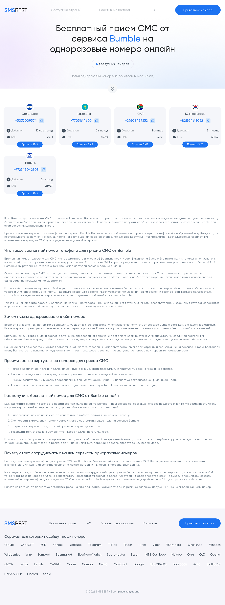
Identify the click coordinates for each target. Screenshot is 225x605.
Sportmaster (124, 555)
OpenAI (9, 564)
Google (157, 564)
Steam (144, 555)
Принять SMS (29, 144)
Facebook (199, 564)
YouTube (75, 545)
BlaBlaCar (11, 574)
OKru (205, 555)
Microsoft (139, 564)
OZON (25, 564)
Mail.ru (89, 564)
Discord (53, 574)
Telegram (94, 545)
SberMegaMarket (96, 555)
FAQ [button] (152, 10)
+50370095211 (25, 121)
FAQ (86, 523)
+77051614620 (81, 121)
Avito (217, 564)
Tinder (127, 545)
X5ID (43, 545)
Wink (30, 555)
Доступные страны (58, 523)
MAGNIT (73, 564)
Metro (121, 564)
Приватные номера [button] (198, 10)
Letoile (56, 564)
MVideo (189, 555)
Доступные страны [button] (65, 10)
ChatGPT (27, 545)
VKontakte (173, 545)
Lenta (40, 564)
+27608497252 (136, 121)
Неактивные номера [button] (114, 10)
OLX (218, 555)
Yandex (58, 545)
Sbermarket (68, 555)
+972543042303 (25, 170)
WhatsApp (194, 545)
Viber (155, 545)
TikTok (112, 545)
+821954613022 (191, 121)
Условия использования (116, 523)
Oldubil (9, 545)
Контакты (151, 523)
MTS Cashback (167, 555)
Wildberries (12, 555)
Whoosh (214, 545)
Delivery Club (33, 574)
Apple (68, 574)
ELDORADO (177, 564)
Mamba (105, 564)
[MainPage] (15, 10)
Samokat (47, 555)
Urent (142, 545)
